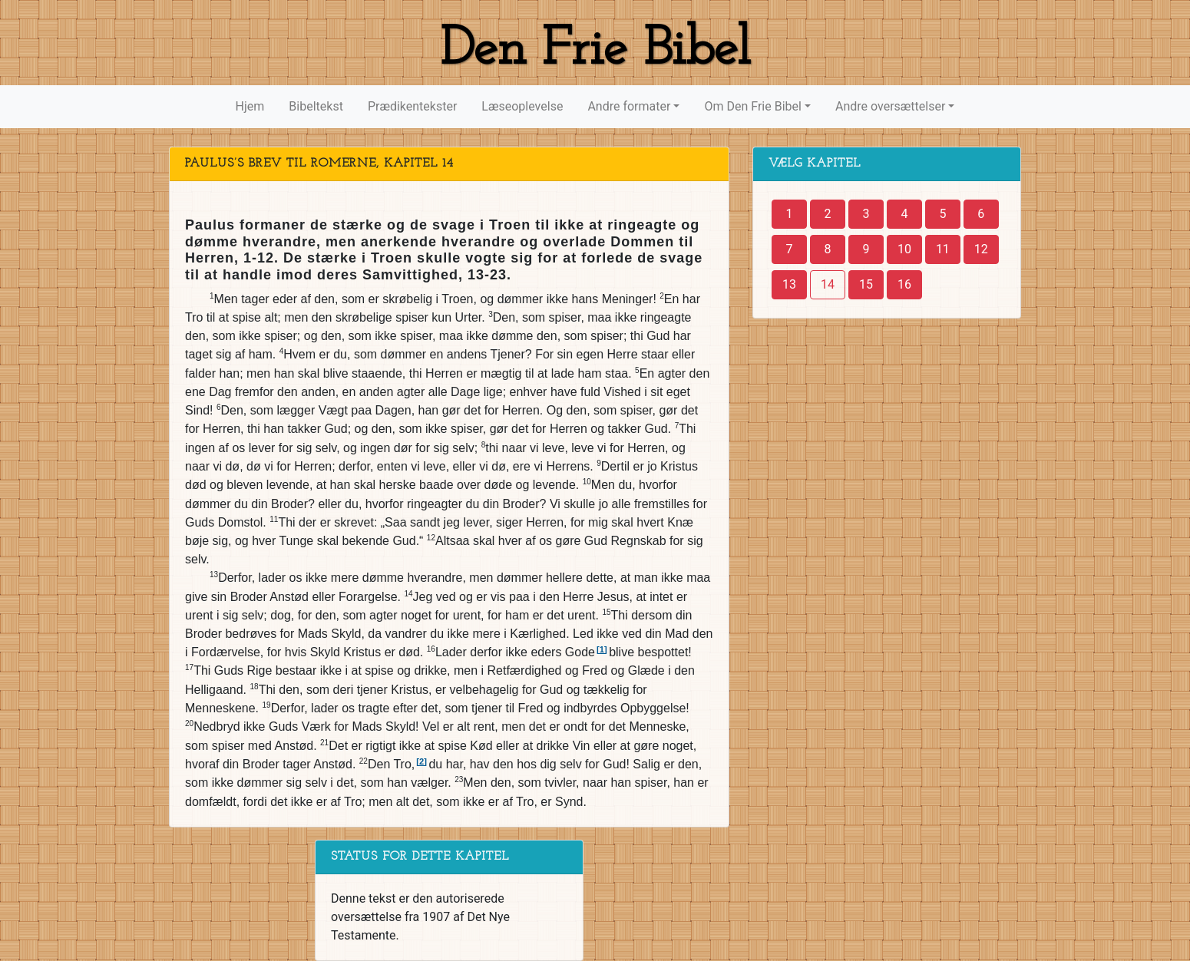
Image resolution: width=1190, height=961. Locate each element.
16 (904, 284)
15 (866, 284)
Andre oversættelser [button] (890, 106)
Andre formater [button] (628, 106)
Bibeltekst (316, 106)
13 (789, 284)
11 (943, 249)
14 (828, 284)
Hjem (250, 106)
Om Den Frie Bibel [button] (752, 106)
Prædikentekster (412, 106)
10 (904, 249)
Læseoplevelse (522, 106)
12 (981, 249)
